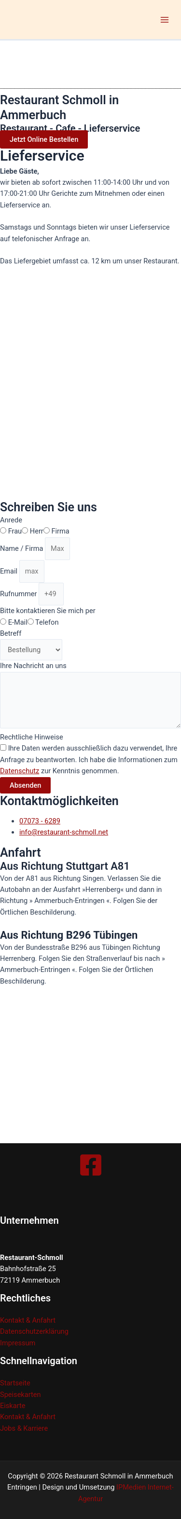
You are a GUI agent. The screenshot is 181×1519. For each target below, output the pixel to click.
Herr (36, 531)
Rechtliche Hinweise (31, 737)
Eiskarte (12, 1405)
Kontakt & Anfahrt (28, 1320)
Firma (60, 531)
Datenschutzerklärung (34, 1331)
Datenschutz (19, 770)
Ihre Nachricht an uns (33, 665)
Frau (15, 531)
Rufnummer (19, 593)
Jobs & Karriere (24, 1428)
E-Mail (18, 622)
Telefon (46, 622)
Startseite (15, 1383)
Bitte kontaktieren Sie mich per (48, 610)
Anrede (11, 520)
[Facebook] (91, 1165)
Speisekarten (20, 1394)
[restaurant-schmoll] (72, 1070)
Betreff (10, 633)
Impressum (17, 1343)
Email (9, 571)
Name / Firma (22, 548)
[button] (44, 139)
